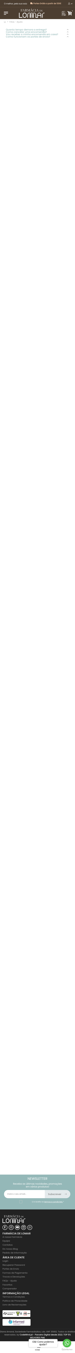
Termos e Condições (14, 1296)
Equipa (6, 1240)
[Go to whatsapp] (67, 1343)
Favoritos (7, 1284)
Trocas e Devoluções (14, 1276)
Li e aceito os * (48, 1201)
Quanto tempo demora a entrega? (26, 29)
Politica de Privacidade (15, 1300)
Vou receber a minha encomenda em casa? (32, 34)
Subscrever (57, 1194)
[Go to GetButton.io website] (67, 1349)
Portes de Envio (11, 1268)
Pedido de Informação (15, 1252)
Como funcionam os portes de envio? (28, 37)
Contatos (8, 1244)
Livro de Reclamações (14, 1304)
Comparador (10, 1288)
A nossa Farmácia (12, 1237)
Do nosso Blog (10, 1248)
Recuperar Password (14, 1265)
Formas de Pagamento (15, 1272)
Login (5, 1261)
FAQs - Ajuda (10, 1280)
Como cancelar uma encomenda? (26, 32)
